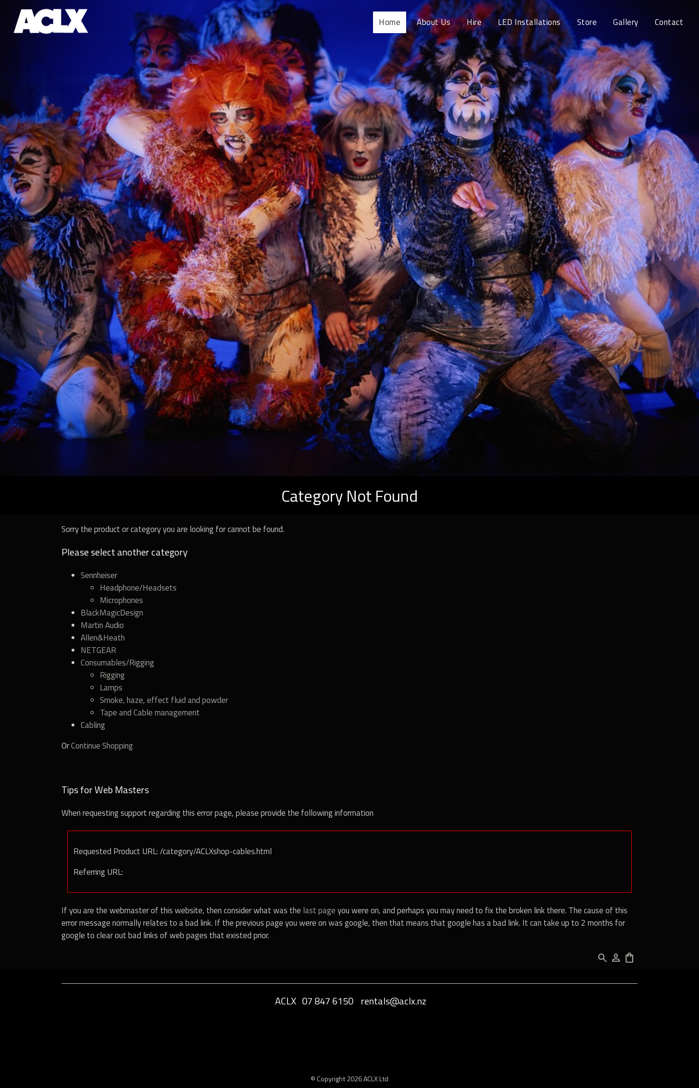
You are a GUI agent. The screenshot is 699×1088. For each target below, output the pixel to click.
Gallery (626, 22)
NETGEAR (98, 650)
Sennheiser (99, 575)
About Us (433, 22)
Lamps (111, 687)
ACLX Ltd (375, 1079)
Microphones (121, 600)
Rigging (112, 675)
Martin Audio (102, 625)
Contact (669, 22)
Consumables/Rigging (117, 662)
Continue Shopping (102, 745)
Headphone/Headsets (138, 587)
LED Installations (529, 22)
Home (389, 22)
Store (587, 22)
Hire (474, 22)
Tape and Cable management (150, 712)
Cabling (93, 725)
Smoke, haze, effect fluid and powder (164, 700)
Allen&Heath (103, 637)
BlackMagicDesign (112, 612)
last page (319, 910)
